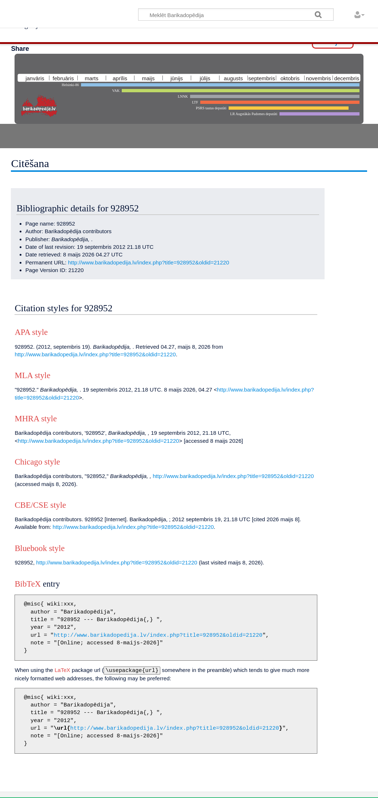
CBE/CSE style (40, 505)
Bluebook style (39, 548)
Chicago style (37, 461)
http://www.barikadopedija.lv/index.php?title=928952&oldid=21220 (148, 262)
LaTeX (62, 670)
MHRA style (36, 418)
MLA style (32, 375)
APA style (31, 332)
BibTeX (28, 583)
